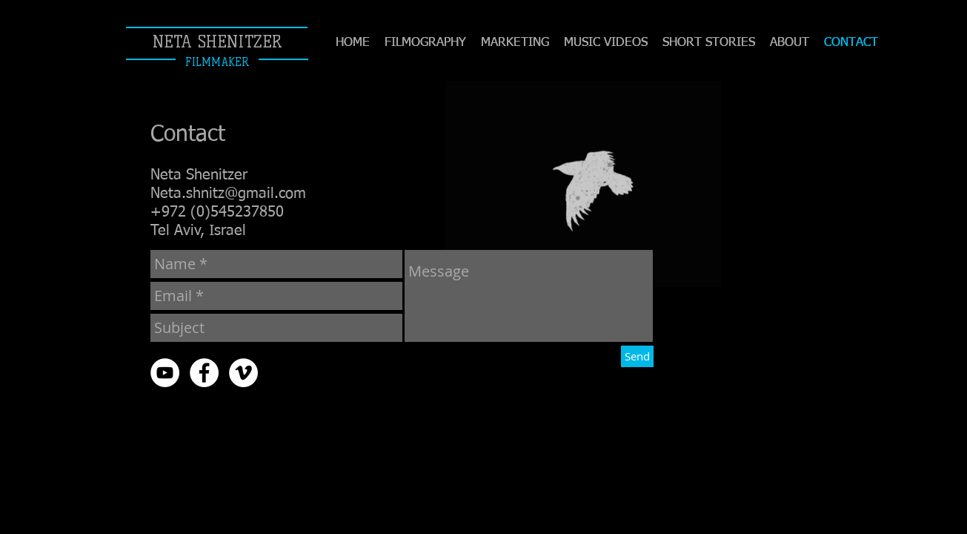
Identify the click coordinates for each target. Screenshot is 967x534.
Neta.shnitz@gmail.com (228, 193)
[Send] (637, 356)
